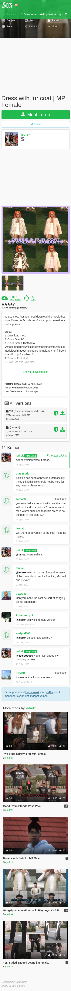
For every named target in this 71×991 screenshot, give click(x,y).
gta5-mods (22, 473)
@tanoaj (21, 554)
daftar (49, 692)
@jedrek (21, 572)
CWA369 (21, 593)
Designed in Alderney (14, 981)
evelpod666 (23, 633)
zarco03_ (21, 499)
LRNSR (20, 673)
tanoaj (20, 528)
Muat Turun (35, 114)
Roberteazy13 (24, 615)
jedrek (25, 135)
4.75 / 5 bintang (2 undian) (14, 308)
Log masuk (32, 692)
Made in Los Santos (13, 985)
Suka (33, 300)
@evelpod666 (24, 655)
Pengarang (30, 456)
